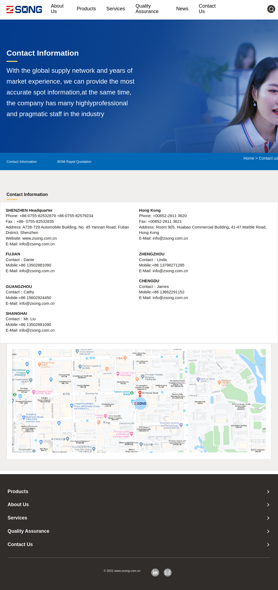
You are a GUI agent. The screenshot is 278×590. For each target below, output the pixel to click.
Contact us (268, 158)
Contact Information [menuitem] (22, 162)
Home (249, 158)
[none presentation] (268, 492)
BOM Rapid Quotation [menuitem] (74, 162)
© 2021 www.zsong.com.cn (122, 570)
